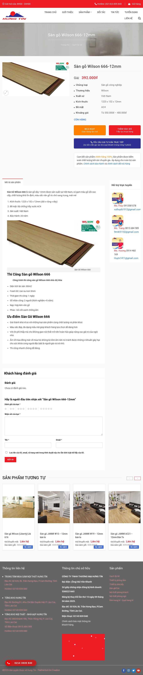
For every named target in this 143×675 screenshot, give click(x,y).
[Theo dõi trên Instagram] (128, 671)
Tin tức (115, 12)
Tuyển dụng (131, 12)
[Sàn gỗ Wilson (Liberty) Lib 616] (18, 507)
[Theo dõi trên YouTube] (138, 671)
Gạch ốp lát (77, 45)
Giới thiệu (67, 12)
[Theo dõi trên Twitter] (133, 671)
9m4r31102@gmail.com (126, 232)
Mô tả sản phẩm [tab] (13, 182)
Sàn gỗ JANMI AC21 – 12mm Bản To (122, 536)
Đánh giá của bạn (12, 405)
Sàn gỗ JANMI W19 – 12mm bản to (85, 536)
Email (59, 440)
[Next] (137, 479)
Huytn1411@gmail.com (126, 258)
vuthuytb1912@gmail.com (127, 209)
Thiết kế (41, 670)
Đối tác (101, 12)
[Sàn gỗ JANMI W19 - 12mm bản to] (89, 507)
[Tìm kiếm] (139, 18)
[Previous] (130, 479)
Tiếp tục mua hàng (124, 130)
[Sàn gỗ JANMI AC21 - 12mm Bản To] (124, 507)
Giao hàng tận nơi (90, 130)
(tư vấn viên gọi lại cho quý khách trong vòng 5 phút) (107, 143)
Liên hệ (129, 18)
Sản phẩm (85, 12)
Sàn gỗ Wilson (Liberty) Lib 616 (18, 536)
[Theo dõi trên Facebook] (124, 671)
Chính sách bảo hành (94, 163)
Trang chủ (50, 12)
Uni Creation (54, 670)
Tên (7, 440)
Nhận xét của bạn (12, 414)
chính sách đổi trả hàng (118, 163)
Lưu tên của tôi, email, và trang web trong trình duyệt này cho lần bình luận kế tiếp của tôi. (46, 453)
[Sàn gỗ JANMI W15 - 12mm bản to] (54, 507)
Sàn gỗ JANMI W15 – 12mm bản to (50, 536)
